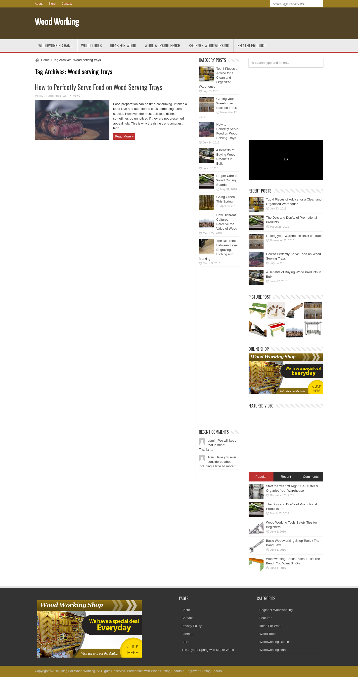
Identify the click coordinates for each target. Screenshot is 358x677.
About (39, 3)
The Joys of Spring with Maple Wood (207, 650)
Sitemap (187, 634)
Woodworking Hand (55, 46)
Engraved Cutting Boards (203, 671)
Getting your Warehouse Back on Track (226, 103)
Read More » (124, 136)
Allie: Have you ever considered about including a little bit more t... (218, 461)
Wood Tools (91, 46)
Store (52, 3)
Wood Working (57, 22)
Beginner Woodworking (209, 46)
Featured (265, 618)
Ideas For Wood (123, 46)
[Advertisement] (265, 24)
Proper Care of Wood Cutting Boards (226, 180)
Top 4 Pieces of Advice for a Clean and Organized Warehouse (218, 77)
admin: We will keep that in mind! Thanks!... (217, 445)
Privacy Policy (191, 626)
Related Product (251, 46)
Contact (66, 3)
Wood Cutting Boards (166, 671)
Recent (286, 476)
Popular (261, 476)
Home (45, 60)
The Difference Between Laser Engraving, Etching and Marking (218, 250)
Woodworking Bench (162, 46)
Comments (311, 476)
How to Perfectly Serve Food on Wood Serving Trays (98, 87)
